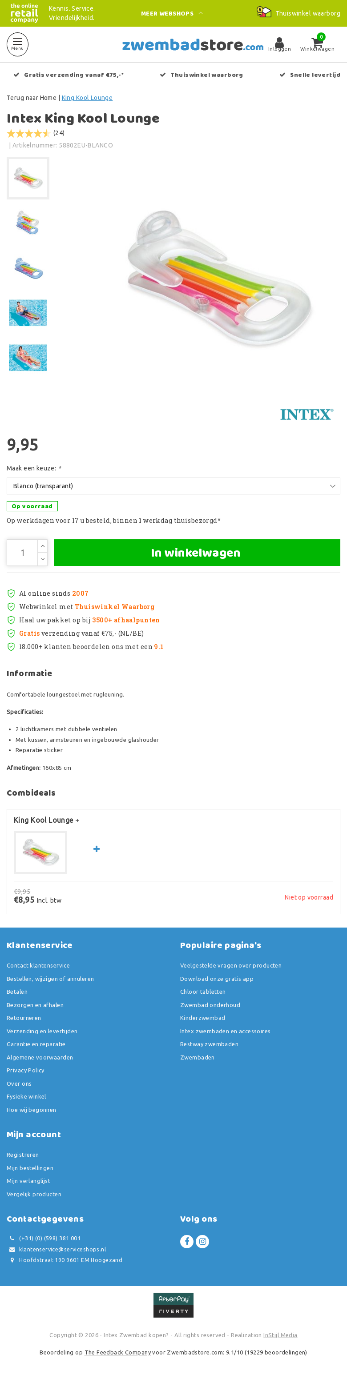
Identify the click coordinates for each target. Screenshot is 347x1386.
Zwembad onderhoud (210, 1005)
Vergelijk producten (34, 1194)
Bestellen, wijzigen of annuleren (50, 979)
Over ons (19, 1083)
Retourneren (24, 1018)
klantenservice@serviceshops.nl (56, 1249)
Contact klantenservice (38, 965)
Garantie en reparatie (36, 1044)
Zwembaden (197, 1057)
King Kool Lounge (87, 97)
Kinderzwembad (202, 1018)
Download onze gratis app (217, 979)
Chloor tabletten (203, 991)
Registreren (23, 1154)
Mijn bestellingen (30, 1168)
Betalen (17, 991)
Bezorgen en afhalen (35, 1005)
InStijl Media (280, 1335)
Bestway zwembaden (209, 1044)
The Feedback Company (118, 1352)
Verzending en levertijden (42, 1031)
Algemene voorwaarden (40, 1057)
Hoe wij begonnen (31, 1110)
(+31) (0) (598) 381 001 (44, 1238)
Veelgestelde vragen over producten (231, 965)
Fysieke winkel (26, 1096)
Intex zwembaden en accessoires (225, 1031)
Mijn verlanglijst (28, 1181)
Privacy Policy (25, 1070)
